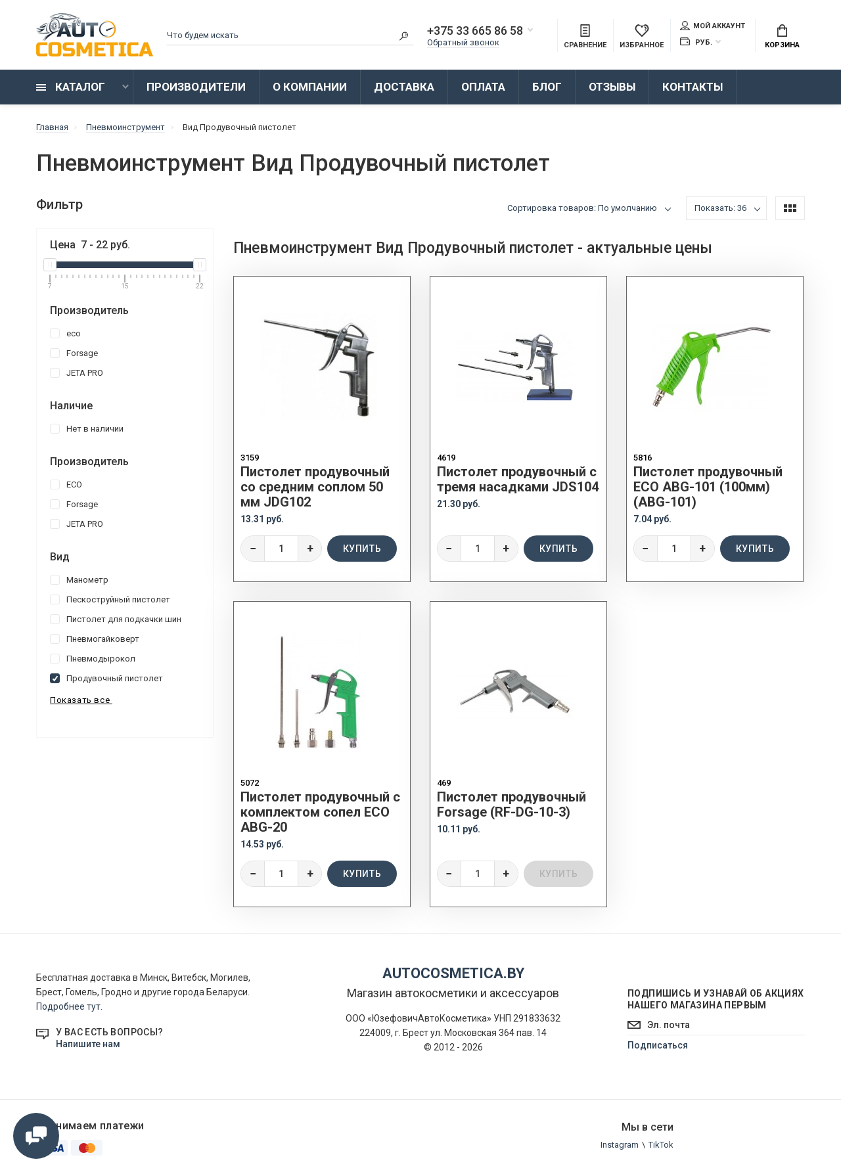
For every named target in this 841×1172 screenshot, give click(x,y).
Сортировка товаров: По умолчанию (582, 208)
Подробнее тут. (69, 1006)
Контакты (692, 86)
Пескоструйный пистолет (110, 599)
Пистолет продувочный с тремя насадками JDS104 (518, 479)
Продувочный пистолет (106, 678)
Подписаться (657, 1045)
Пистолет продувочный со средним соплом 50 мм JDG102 (315, 487)
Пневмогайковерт (94, 639)
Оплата (483, 86)
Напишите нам (88, 1044)
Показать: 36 (720, 208)
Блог (547, 86)
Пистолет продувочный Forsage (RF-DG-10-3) (511, 805)
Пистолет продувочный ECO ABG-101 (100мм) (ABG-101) (708, 487)
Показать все (81, 700)
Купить (362, 548)
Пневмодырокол (92, 659)
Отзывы (612, 86)
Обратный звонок (463, 42)
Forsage (74, 353)
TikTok (660, 1145)
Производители (196, 86)
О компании (310, 86)
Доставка (404, 86)
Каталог (70, 86)
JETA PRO (76, 373)
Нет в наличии (87, 429)
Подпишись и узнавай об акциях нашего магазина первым (715, 999)
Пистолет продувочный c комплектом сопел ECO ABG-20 (320, 812)
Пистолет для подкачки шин (115, 619)
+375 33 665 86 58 (475, 30)
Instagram (620, 1145)
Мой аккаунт (712, 25)
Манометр (79, 580)
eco (65, 333)
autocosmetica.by (453, 973)
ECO (66, 484)
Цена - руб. (90, 244)
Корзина (782, 36)
